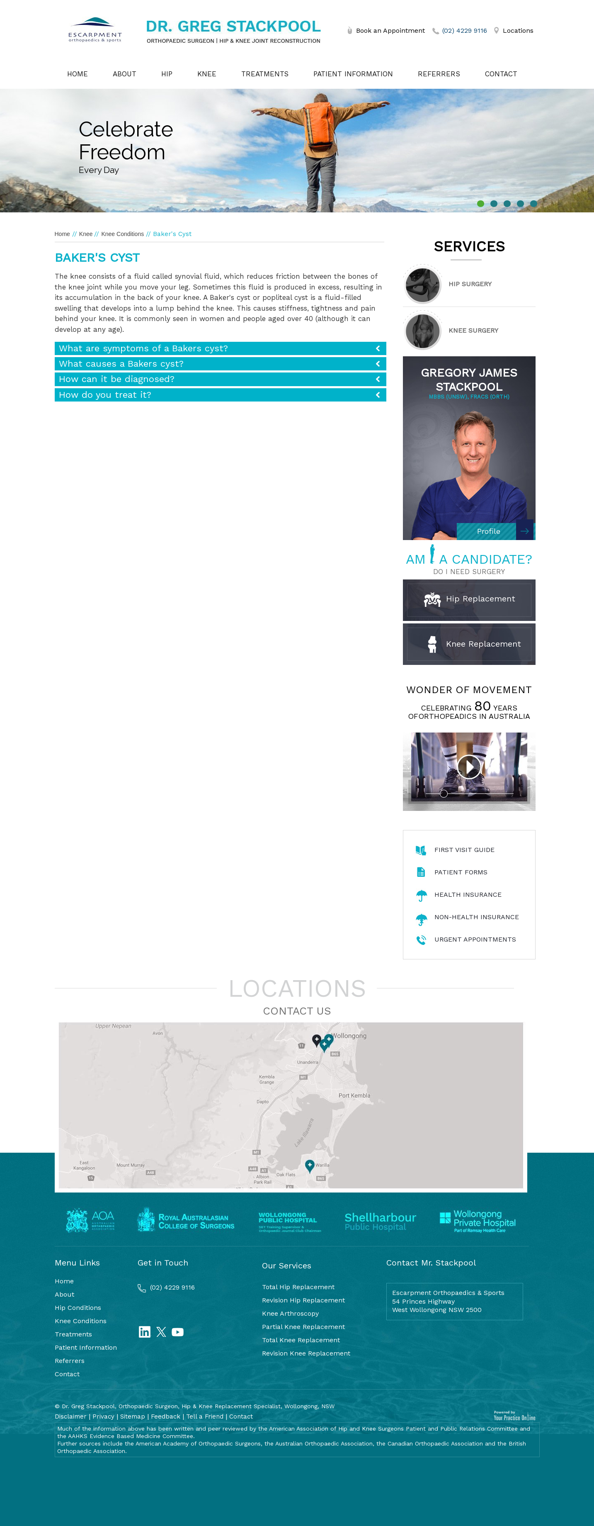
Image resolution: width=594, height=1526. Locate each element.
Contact (501, 74)
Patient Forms (460, 872)
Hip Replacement (469, 599)
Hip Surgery (470, 284)
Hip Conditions (78, 1308)
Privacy (103, 1416)
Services (469, 246)
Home (77, 74)
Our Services (286, 1265)
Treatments (265, 74)
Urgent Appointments (475, 939)
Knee (206, 74)
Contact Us (297, 1011)
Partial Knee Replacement (303, 1327)
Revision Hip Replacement (303, 1300)
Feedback (165, 1416)
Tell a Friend (204, 1416)
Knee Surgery (473, 330)
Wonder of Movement (469, 690)
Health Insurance (468, 894)
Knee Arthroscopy (290, 1313)
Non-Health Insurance (476, 917)
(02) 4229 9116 (464, 30)
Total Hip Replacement (298, 1287)
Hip (166, 74)
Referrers (439, 74)
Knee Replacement (474, 644)
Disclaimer (71, 1416)
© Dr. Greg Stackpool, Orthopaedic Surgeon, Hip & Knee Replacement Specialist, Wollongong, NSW (195, 1406)
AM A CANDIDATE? (469, 559)
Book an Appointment (390, 30)
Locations (518, 30)
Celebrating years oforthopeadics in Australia (469, 711)
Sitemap (132, 1416)
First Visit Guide (464, 850)
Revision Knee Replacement (306, 1353)
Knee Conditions (122, 234)
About (124, 74)
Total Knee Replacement (301, 1340)
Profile (488, 531)
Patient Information (353, 74)
